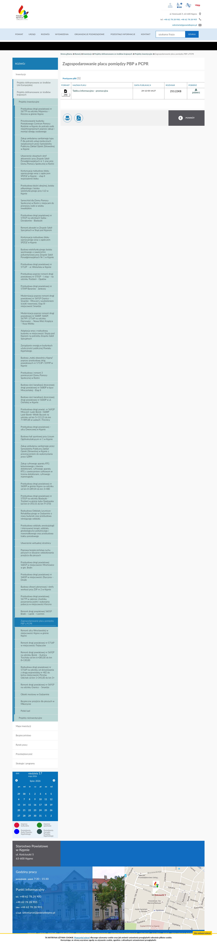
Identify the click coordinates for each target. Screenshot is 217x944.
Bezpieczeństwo (23, 735)
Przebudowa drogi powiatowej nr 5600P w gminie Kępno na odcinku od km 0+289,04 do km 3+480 (37, 486)
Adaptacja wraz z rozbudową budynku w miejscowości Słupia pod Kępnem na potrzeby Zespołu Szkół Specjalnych (38, 334)
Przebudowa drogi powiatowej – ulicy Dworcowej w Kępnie (36, 428)
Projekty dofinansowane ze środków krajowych (113, 54)
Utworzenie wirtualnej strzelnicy (36, 543)
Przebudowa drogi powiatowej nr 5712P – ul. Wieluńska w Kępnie (36, 265)
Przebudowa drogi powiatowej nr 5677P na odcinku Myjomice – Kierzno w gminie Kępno (36, 111)
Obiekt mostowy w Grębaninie (35, 694)
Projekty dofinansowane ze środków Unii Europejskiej (34, 84)
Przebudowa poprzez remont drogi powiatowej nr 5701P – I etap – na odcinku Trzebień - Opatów (37, 276)
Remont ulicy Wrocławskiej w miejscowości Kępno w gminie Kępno (35, 633)
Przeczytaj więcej (82, 937)
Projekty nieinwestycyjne (30, 718)
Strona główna (66, 54)
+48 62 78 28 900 (172, 19)
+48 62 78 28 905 (189, 19)
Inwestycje (87, 54)
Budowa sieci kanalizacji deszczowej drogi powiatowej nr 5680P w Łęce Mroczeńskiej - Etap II (37, 387)
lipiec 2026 (35, 781)
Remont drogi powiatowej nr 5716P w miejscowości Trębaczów (37, 644)
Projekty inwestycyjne (144, 54)
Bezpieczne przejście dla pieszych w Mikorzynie (37, 702)
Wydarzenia (63, 34)
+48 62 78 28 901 (31, 907)
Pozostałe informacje (125, 34)
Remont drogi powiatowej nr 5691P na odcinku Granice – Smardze (37, 686)
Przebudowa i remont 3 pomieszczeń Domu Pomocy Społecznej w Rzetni (34, 375)
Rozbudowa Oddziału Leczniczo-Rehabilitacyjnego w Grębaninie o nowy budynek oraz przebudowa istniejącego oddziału (36, 514)
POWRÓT (190, 118)
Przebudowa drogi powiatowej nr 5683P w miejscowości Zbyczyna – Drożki (37, 577)
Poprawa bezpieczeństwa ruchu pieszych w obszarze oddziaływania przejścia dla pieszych (37, 553)
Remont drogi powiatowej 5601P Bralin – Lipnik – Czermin (36, 612)
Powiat (19, 34)
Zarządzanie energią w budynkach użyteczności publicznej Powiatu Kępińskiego (36, 348)
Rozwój (46, 34)
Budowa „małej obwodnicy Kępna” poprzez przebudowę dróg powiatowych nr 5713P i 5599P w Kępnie (37, 361)
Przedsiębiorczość (24, 754)
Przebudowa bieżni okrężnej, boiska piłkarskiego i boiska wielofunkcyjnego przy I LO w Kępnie (37, 189)
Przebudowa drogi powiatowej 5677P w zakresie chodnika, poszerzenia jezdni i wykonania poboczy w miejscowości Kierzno (36, 600)
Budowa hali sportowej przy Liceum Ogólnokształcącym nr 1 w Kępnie (37, 437)
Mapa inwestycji (23, 726)
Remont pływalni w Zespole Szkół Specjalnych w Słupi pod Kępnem (36, 229)
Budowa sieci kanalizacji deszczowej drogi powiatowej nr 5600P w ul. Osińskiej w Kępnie (37, 400)
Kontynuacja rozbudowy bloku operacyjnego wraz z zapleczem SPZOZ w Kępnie (35, 240)
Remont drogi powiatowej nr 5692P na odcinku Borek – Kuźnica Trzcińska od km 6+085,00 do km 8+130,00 (37, 656)
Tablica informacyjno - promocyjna (90, 90)
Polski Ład (25, 710)
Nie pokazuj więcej (202, 933)
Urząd (32, 34)
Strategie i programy (25, 763)
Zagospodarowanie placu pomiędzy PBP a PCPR (37, 622)
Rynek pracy (21, 744)
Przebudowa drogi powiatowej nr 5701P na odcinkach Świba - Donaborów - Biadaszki (36, 218)
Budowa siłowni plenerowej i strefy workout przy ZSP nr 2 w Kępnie (37, 588)
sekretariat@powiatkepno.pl (184, 25)
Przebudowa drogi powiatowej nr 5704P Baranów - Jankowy (36, 287)
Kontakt (149, 34)
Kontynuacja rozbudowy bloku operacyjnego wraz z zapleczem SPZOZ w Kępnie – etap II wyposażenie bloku (35, 174)
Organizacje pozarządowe (91, 34)
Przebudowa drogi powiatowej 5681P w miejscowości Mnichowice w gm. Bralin (37, 565)
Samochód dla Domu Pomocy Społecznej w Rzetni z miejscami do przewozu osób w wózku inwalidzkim (37, 204)
